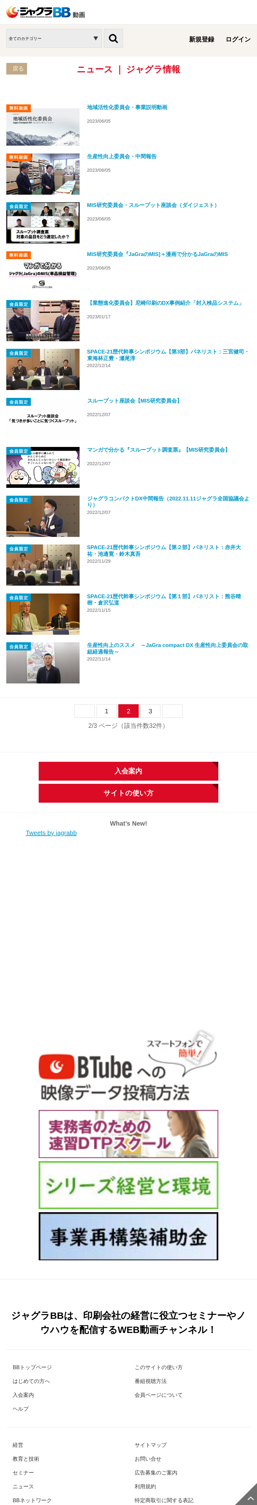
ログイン (238, 39)
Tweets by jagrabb (51, 714)
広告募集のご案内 (160, 1355)
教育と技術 (28, 1341)
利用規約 (147, 1370)
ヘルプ (22, 1291)
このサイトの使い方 (163, 1248)
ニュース (25, 1370)
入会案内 (128, 653)
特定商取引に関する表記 (169, 1384)
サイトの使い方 (128, 675)
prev (84, 592)
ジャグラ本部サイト (166, 1447)
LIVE (19, 1398)
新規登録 (201, 39)
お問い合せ (150, 1341)
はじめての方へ (35, 1262)
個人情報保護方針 (41, 1447)
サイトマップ (153, 1327)
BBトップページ (36, 1248)
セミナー (25, 1355)
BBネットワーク (36, 1384)
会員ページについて (163, 1277)
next (172, 592)
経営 (19, 1327)
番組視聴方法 (153, 1262)
